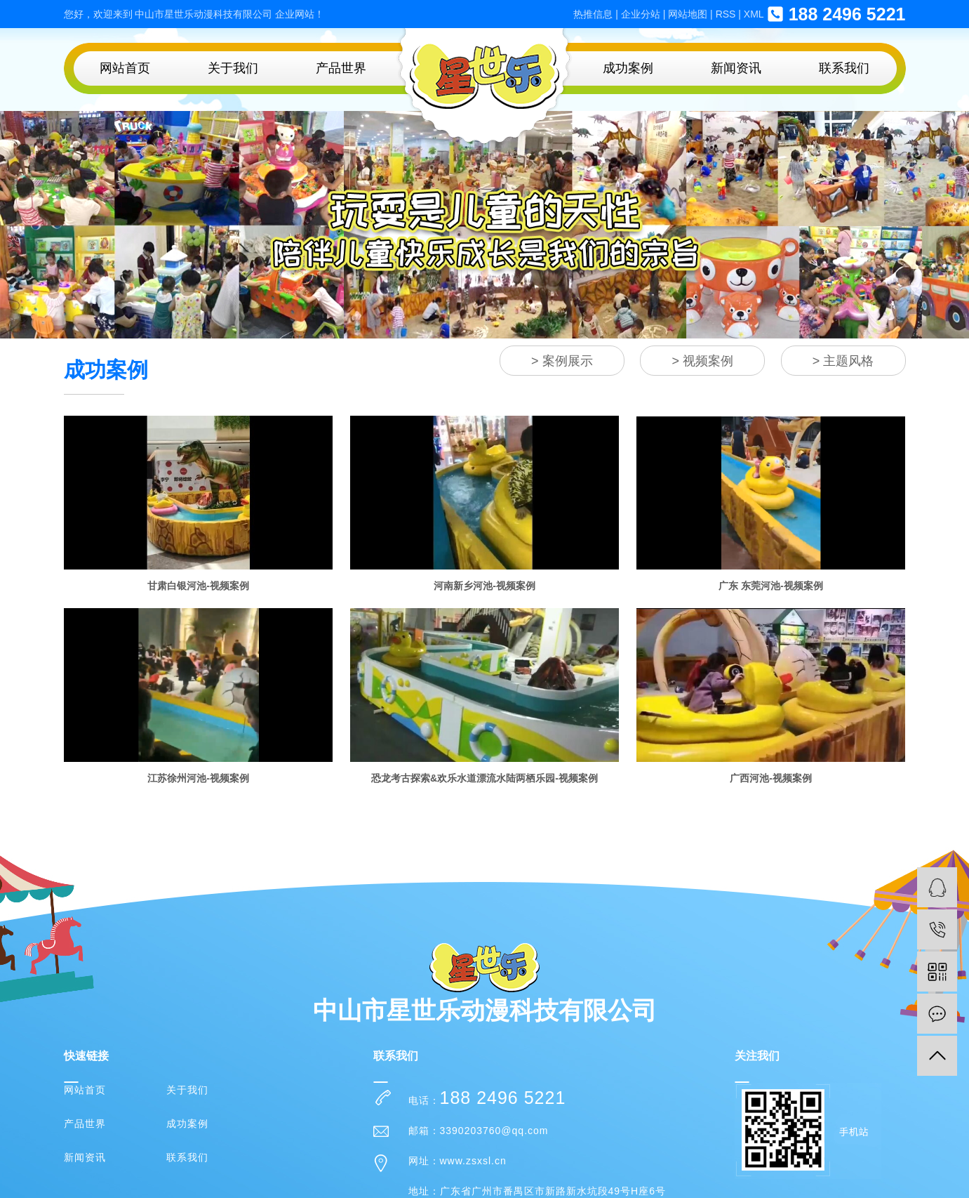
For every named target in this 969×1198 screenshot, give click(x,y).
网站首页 (125, 68)
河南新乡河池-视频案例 (484, 585)
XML (754, 14)
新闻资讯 (736, 68)
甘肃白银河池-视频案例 (198, 585)
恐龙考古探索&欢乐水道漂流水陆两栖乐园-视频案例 (484, 778)
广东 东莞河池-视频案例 (771, 585)
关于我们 (233, 68)
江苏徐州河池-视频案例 (198, 778)
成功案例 (628, 68)
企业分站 (640, 14)
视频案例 (708, 361)
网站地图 (687, 14)
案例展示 (567, 361)
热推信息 (593, 14)
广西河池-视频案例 (771, 778)
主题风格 (848, 361)
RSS (726, 14)
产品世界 (341, 68)
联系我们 (844, 68)
